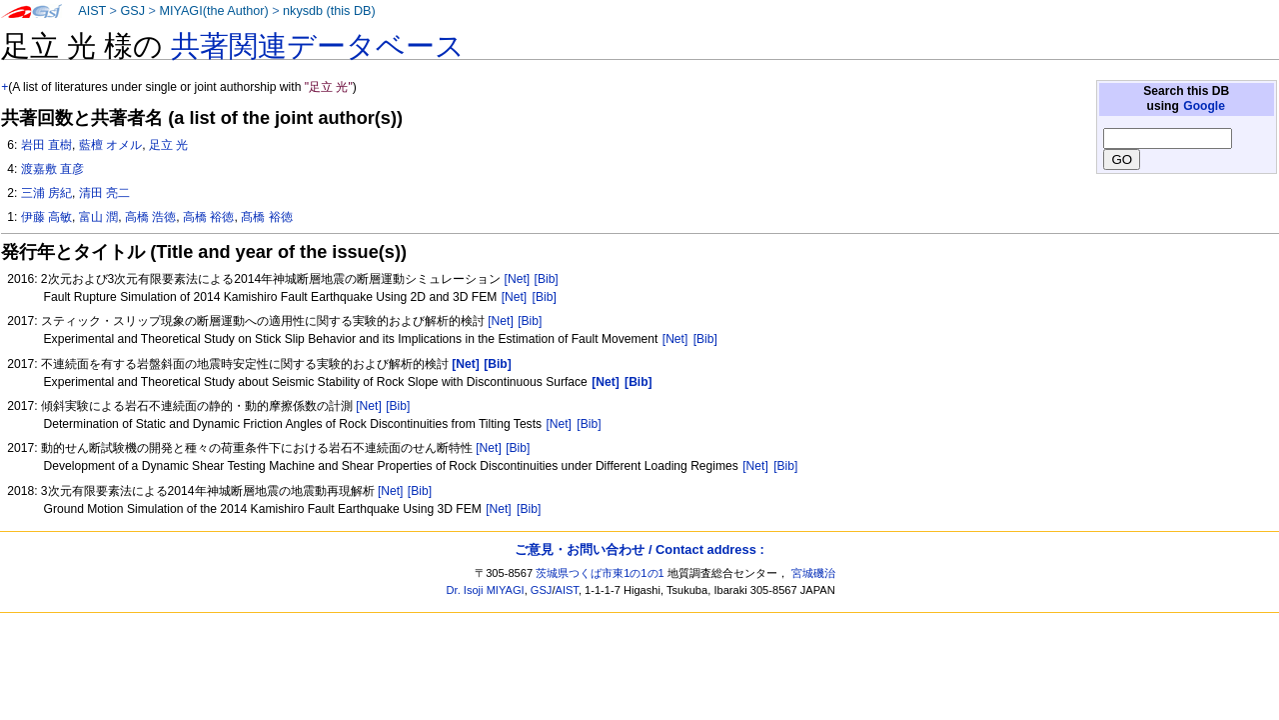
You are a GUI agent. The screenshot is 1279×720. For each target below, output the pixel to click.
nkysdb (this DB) (329, 11)
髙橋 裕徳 (266, 217)
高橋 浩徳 (150, 217)
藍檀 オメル (110, 145)
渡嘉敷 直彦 (52, 169)
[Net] (518, 279)
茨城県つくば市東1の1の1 (600, 573)
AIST (92, 11)
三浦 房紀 (46, 193)
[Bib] (547, 279)
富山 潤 (98, 217)
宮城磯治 (813, 573)
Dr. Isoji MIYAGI (486, 590)
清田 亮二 (104, 193)
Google (1204, 106)
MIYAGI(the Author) (213, 11)
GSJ (132, 11)
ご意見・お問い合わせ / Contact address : (639, 549)
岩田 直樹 (46, 145)
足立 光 (168, 145)
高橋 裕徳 (208, 217)
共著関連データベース (318, 46)
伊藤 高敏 (46, 217)
